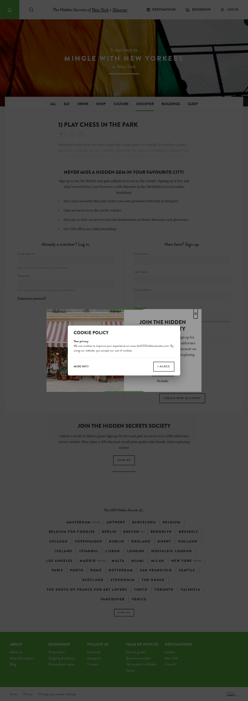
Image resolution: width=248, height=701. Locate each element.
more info (81, 366)
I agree (164, 366)
